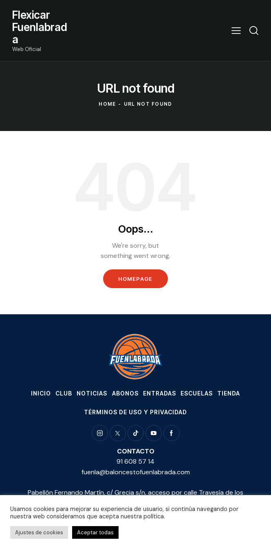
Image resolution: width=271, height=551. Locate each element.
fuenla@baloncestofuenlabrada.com (136, 472)
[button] (236, 30)
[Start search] (254, 30)
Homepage (135, 279)
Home (107, 104)
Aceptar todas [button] (95, 532)
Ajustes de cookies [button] (39, 532)
